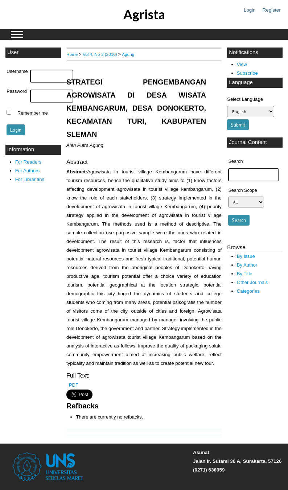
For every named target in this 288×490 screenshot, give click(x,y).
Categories (248, 291)
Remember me (32, 113)
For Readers (28, 162)
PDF (73, 385)
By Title (244, 273)
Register (272, 10)
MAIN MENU (17, 34)
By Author (247, 265)
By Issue (246, 256)
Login (250, 10)
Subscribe (247, 73)
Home (72, 54)
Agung (128, 54)
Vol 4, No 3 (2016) (100, 54)
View (242, 64)
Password (17, 91)
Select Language (245, 99)
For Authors (27, 170)
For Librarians (29, 179)
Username (17, 71)
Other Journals (252, 282)
